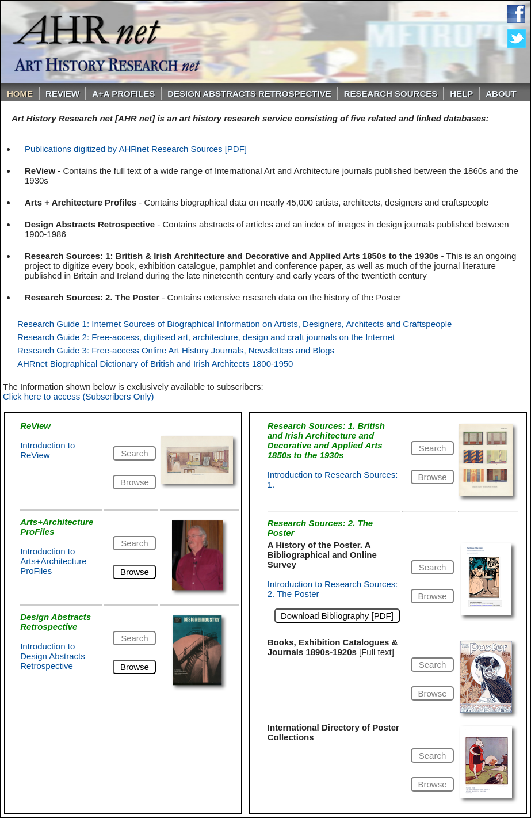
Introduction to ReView (47, 450)
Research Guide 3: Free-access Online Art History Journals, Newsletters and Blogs (175, 350)
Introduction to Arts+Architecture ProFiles (53, 561)
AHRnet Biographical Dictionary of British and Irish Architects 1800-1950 (155, 363)
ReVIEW (62, 93)
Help (461, 93)
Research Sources (391, 93)
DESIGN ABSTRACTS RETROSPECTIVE (249, 93)
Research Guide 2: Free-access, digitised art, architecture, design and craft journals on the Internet (206, 337)
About (501, 93)
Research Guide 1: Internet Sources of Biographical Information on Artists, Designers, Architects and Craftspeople (234, 324)
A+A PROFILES (123, 93)
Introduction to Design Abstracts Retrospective (52, 656)
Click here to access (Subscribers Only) (78, 396)
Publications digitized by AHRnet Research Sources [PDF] (136, 149)
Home (20, 93)
